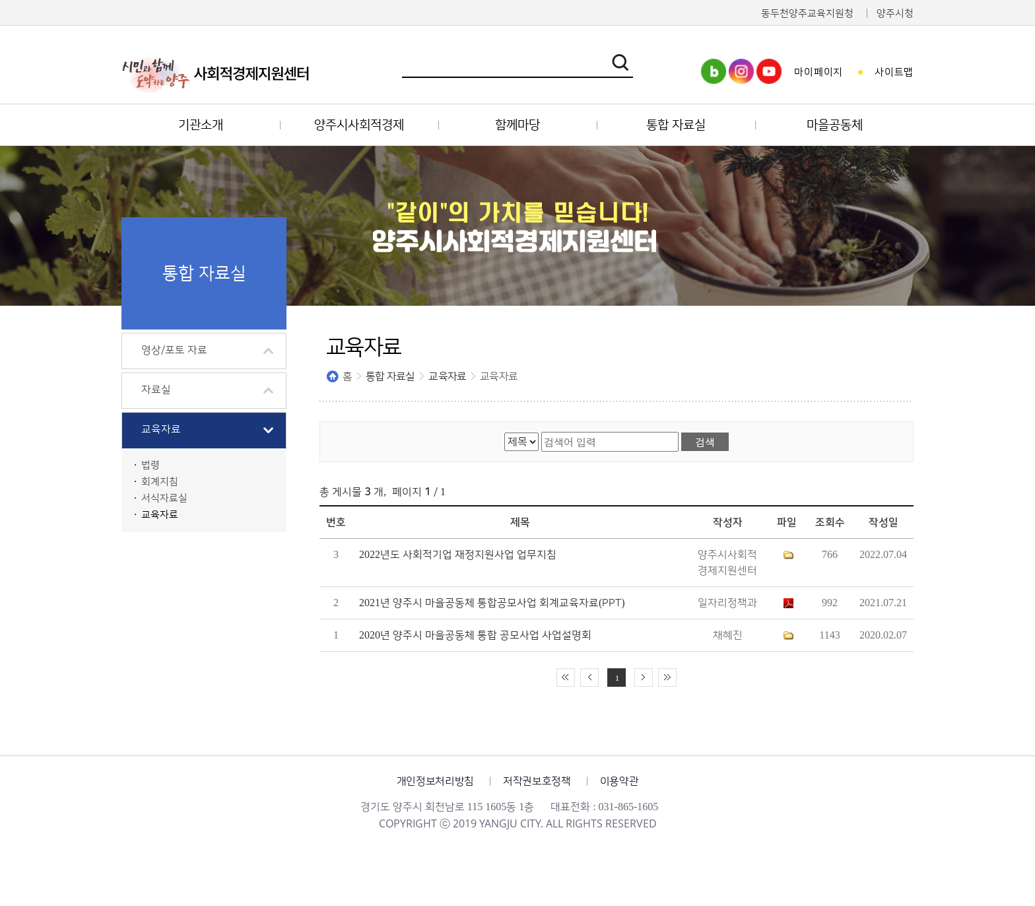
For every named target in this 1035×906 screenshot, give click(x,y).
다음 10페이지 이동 (643, 677)
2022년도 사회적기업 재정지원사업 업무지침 (457, 555)
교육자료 (447, 376)
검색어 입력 (541, 432)
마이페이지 (818, 72)
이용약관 (619, 781)
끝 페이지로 (667, 677)
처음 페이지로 (565, 677)
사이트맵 (894, 72)
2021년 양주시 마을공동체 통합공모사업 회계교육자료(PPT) (492, 603)
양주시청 (895, 13)
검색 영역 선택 (504, 432)
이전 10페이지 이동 (589, 677)
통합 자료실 (390, 376)
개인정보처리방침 (435, 781)
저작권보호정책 (537, 781)
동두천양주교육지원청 (807, 13)
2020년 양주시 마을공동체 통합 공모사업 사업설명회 (475, 635)
